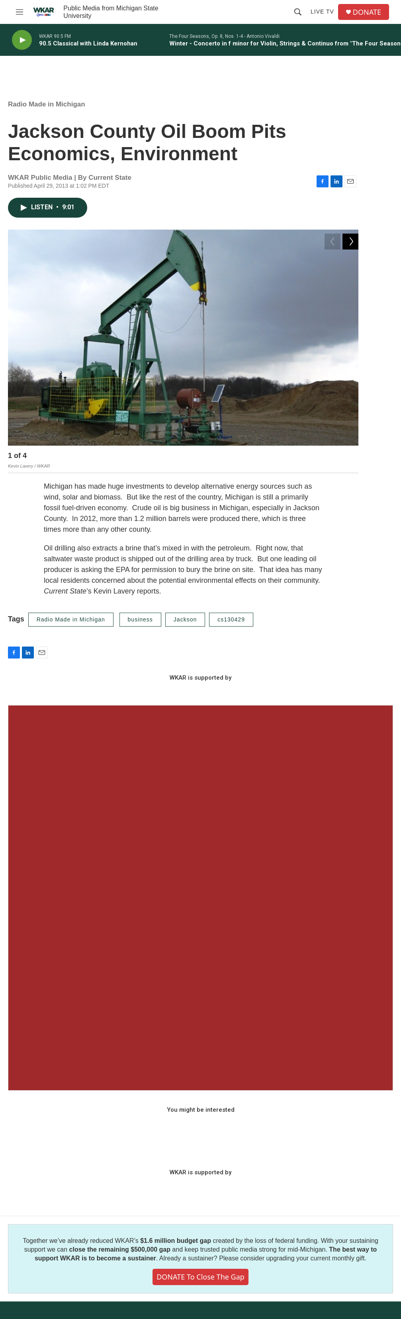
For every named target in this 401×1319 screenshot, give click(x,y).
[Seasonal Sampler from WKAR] (200, 898)
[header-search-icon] (297, 12)
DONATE (367, 12)
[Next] (350, 458)
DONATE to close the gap (200, 1278)
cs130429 (231, 620)
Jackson (185, 620)
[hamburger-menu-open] (19, 12)
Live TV (322, 11)
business (140, 620)
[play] (22, 40)
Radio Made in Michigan (46, 104)
